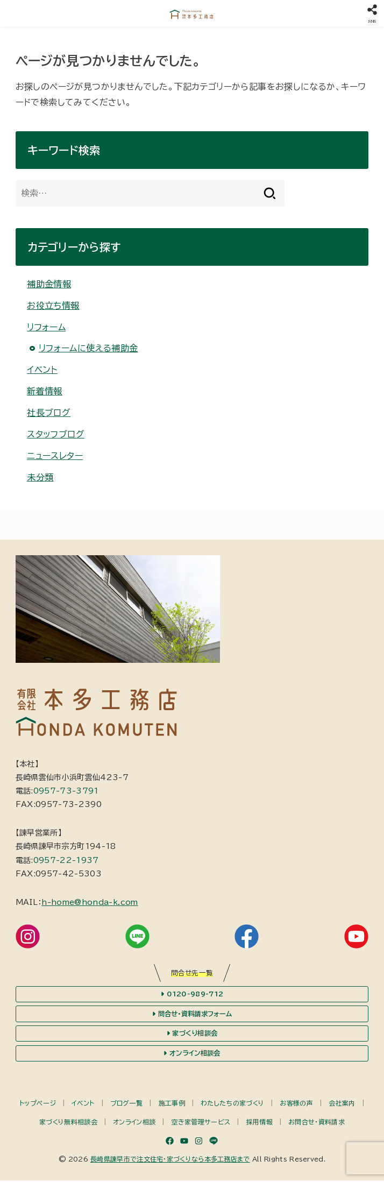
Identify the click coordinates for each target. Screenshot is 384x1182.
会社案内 (342, 1104)
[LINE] (213, 1142)
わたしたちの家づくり (232, 1104)
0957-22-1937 (66, 860)
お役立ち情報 (53, 305)
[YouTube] (184, 1142)
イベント (42, 369)
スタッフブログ (55, 434)
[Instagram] (199, 1142)
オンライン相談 (134, 1123)
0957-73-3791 (66, 791)
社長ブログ (48, 412)
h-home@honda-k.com (89, 902)
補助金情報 (49, 284)
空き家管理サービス (201, 1123)
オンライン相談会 (192, 1054)
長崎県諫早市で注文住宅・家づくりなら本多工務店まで (170, 1160)
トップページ (37, 1104)
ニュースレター (55, 455)
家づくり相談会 (192, 1034)
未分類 (40, 477)
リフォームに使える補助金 (88, 348)
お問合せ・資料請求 (316, 1123)
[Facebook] (170, 1142)
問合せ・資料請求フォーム (192, 1014)
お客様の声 (296, 1104)
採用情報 (259, 1123)
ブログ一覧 (126, 1104)
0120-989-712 (192, 994)
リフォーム (46, 327)
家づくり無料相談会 (68, 1123)
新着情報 (44, 391)
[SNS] (372, 13)
